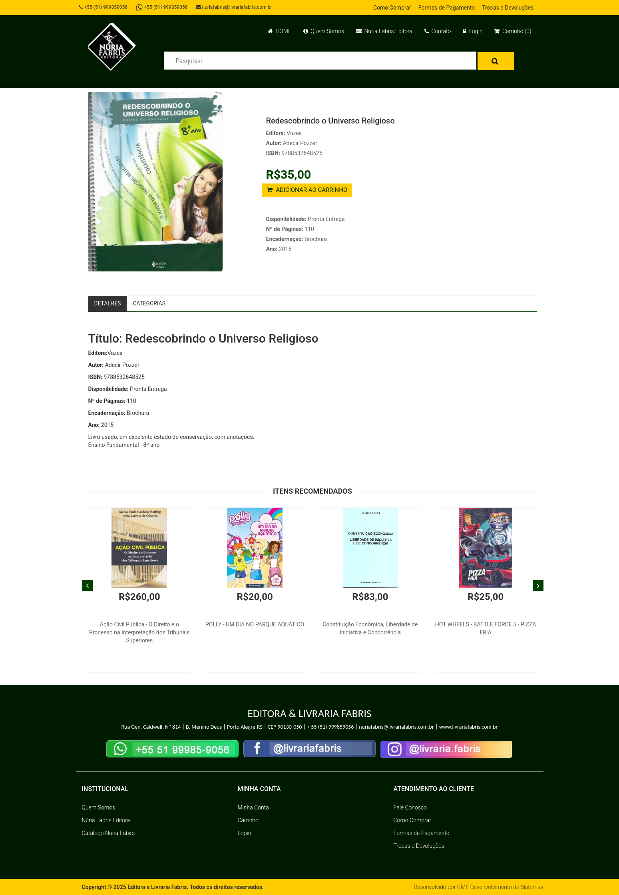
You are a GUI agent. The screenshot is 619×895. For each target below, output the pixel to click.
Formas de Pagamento (446, 7)
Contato (437, 31)
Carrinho (248, 820)
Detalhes (107, 303)
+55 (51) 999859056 (104, 7)
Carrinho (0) (512, 31)
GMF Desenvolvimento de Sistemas (499, 887)
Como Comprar (392, 7)
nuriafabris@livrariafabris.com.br (235, 7)
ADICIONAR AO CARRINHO (307, 189)
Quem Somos (323, 31)
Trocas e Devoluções (507, 7)
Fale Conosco (410, 807)
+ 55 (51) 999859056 (330, 727)
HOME (279, 31)
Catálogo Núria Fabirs (108, 833)
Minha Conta (253, 807)
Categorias (150, 303)
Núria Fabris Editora (384, 31)
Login (472, 31)
